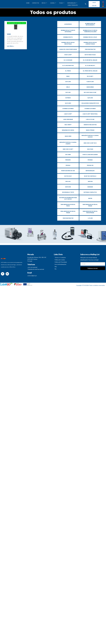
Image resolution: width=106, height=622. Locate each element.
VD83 (9, 34)
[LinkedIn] (7, 275)
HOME (27, 3)
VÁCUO (44, 3)
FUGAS (61, 3)
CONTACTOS (35, 3)
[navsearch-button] (85, 4)
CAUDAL (53, 3)
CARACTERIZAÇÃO (73, 5)
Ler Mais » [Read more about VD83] (10, 46)
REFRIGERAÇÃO (72, 3)
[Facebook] (2, 275)
